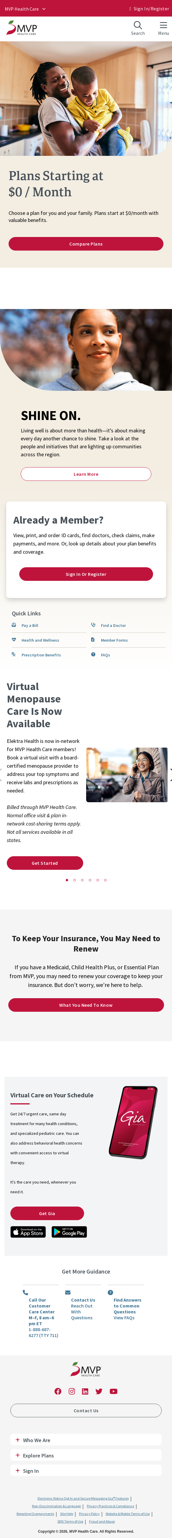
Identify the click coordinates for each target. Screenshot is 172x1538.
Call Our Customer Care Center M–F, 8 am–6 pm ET (41, 1311)
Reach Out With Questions (82, 1311)
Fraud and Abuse (102, 1521)
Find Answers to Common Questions (128, 1306)
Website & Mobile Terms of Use (128, 1513)
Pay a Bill (30, 625)
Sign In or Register (86, 574)
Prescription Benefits (41, 655)
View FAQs (124, 1317)
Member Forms (114, 640)
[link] (28, 1232)
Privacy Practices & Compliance (110, 1506)
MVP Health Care (22, 9)
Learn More (86, 474)
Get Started (45, 863)
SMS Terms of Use (70, 1521)
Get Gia (47, 1213)
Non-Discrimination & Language (56, 1506)
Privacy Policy (89, 1513)
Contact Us (83, 1300)
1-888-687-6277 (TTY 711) (43, 1332)
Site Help (66, 1513)
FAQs (105, 655)
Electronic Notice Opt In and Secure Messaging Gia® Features (83, 1498)
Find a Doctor (113, 625)
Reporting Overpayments (35, 1513)
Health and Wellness (40, 640)
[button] (67, 880)
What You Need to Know (86, 1005)
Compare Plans (86, 244)
